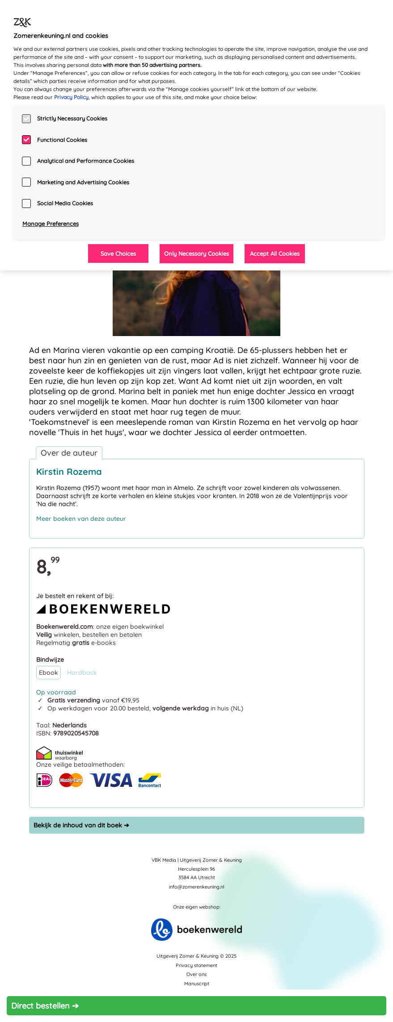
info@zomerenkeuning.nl (196, 887)
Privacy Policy (71, 97)
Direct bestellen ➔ (45, 1006)
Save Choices (118, 253)
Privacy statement (196, 965)
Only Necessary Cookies (196, 253)
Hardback (82, 673)
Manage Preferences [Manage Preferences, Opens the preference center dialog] (50, 223)
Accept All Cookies (275, 253)
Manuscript (196, 983)
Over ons (196, 974)
